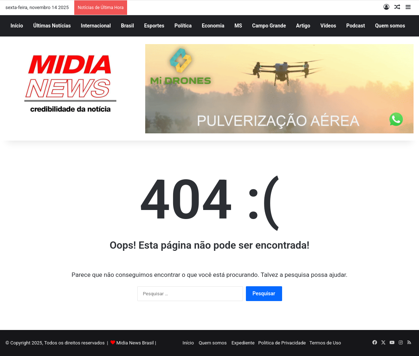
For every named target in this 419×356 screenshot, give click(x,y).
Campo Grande (269, 26)
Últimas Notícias (52, 26)
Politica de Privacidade (282, 343)
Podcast (355, 26)
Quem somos (390, 26)
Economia (213, 26)
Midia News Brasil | (136, 343)
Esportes (154, 26)
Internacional (96, 26)
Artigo (303, 26)
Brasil (127, 26)
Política (183, 26)
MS (238, 26)
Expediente (243, 343)
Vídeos (328, 26)
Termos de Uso (325, 343)
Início (17, 26)
